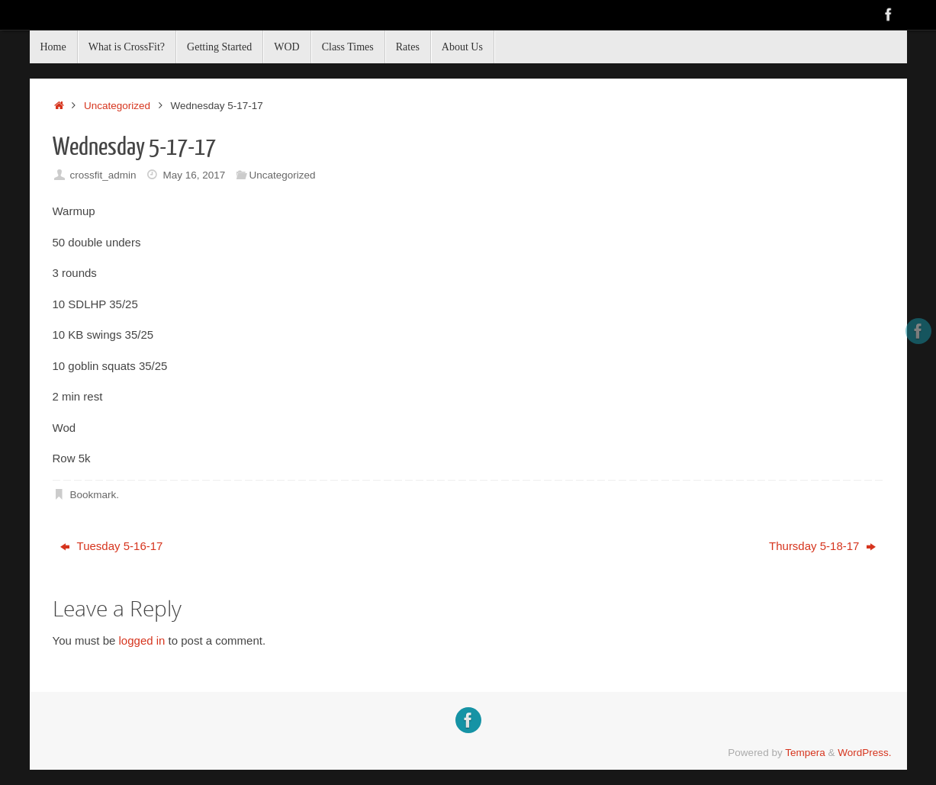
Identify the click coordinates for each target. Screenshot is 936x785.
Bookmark (92, 494)
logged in (142, 640)
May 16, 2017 (193, 175)
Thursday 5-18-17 (822, 545)
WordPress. (864, 752)
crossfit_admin (102, 175)
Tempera (805, 752)
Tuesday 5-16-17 (111, 545)
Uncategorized (117, 105)
